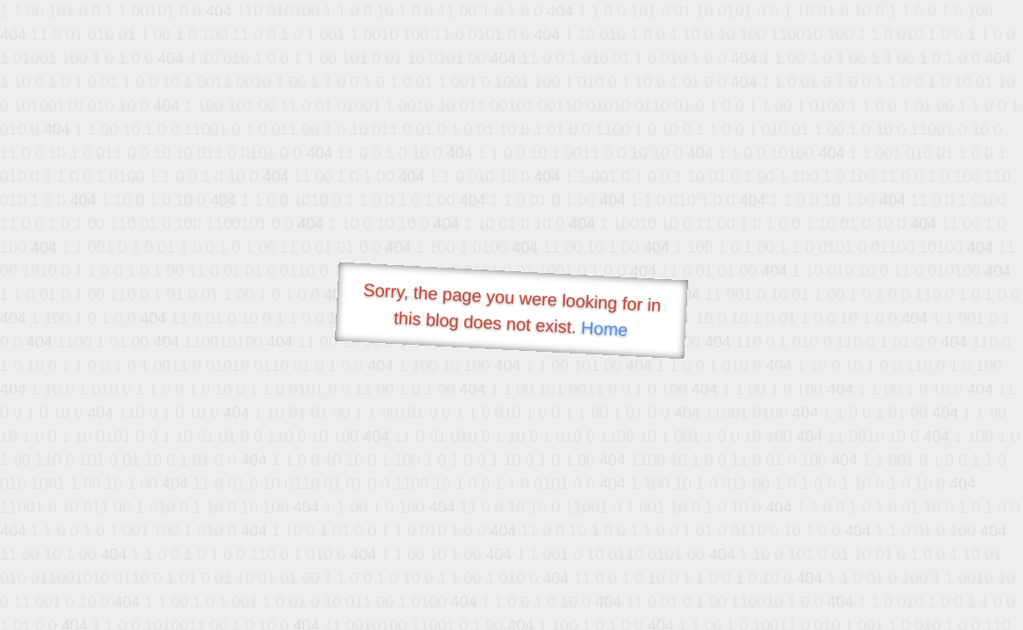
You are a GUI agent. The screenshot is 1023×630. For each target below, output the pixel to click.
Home (604, 329)
